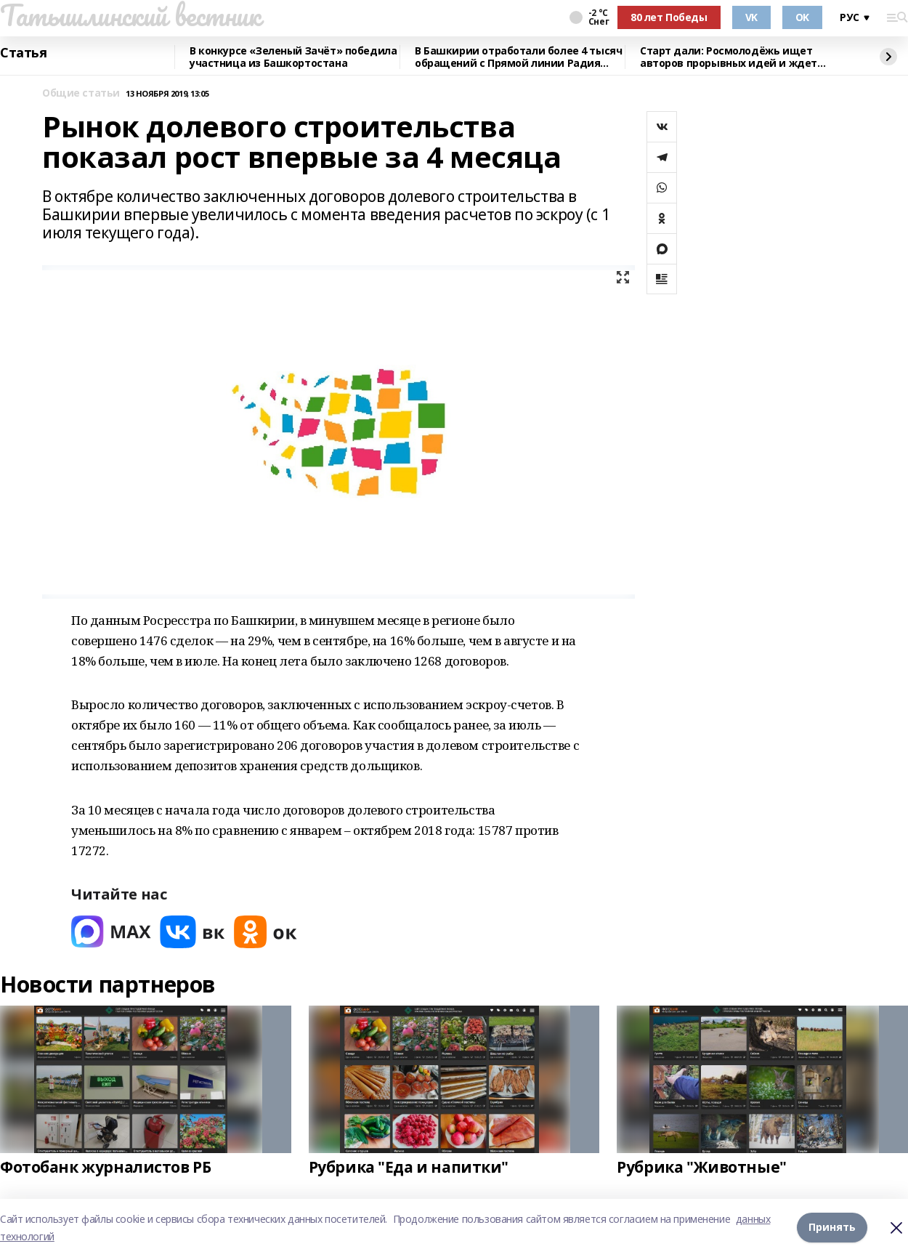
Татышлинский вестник (130, 15)
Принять (832, 1227)
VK (751, 17)
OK (802, 17)
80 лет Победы (669, 17)
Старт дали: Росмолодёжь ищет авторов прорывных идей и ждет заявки (728, 57)
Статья (23, 53)
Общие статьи (81, 93)
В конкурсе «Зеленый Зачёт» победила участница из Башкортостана (293, 57)
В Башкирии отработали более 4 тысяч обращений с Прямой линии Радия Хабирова (518, 57)
